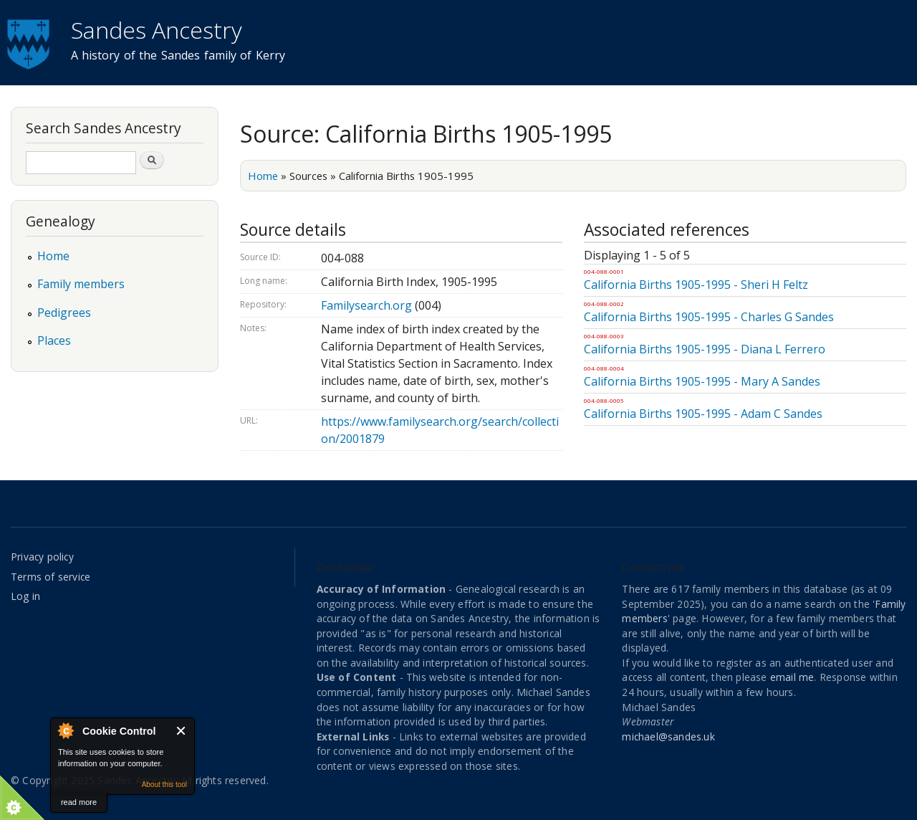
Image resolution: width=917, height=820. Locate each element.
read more (79, 802)
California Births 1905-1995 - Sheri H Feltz (696, 284)
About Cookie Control (65, 730)
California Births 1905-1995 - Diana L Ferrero (704, 349)
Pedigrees (64, 312)
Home (263, 175)
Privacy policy (42, 556)
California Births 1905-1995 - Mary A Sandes (702, 381)
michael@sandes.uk (668, 736)
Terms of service (50, 576)
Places (54, 340)
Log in (25, 596)
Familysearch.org (366, 305)
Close (181, 730)
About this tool (164, 784)
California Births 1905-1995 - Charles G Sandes (709, 317)
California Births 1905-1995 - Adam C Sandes (703, 413)
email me (792, 677)
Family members (81, 284)
